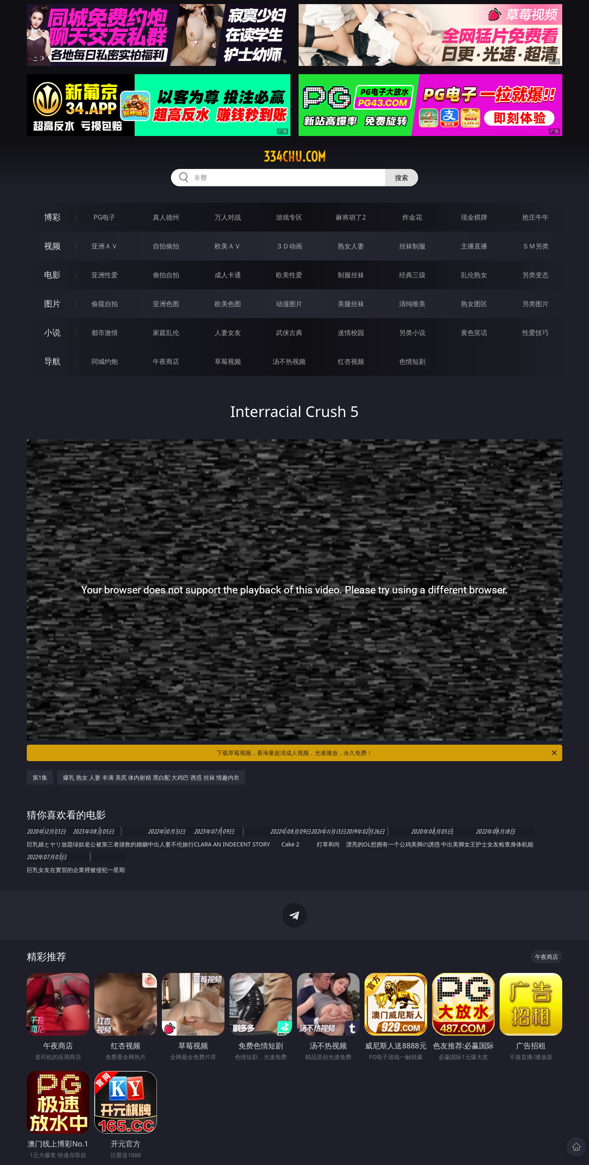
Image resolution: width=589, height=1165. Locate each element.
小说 (52, 332)
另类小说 (412, 332)
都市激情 (104, 332)
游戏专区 (289, 217)
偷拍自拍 (166, 274)
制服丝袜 (351, 274)
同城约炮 (104, 361)
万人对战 (228, 217)
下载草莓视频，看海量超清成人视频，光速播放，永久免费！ (387, 753)
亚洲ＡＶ (104, 246)
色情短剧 (412, 361)
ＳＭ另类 (535, 246)
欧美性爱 (289, 274)
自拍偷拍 (166, 246)
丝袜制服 (412, 246)
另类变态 (535, 274)
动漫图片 (289, 303)
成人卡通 (228, 274)
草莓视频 (228, 361)
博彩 (52, 217)
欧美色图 (228, 303)
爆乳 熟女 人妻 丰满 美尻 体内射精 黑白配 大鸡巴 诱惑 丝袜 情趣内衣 (151, 777)
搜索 (401, 177)
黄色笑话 (474, 332)
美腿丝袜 (351, 303)
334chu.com (295, 156)
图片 (52, 303)
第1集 (40, 777)
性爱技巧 (535, 332)
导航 (52, 361)
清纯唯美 (412, 303)
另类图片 (535, 303)
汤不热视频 (289, 361)
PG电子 (104, 217)
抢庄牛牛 (535, 217)
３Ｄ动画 (289, 246)
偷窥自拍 (104, 303)
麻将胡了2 (351, 217)
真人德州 (166, 217)
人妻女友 (228, 332)
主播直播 (474, 246)
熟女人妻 (351, 246)
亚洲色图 (166, 303)
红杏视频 (351, 361)
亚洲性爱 (104, 274)
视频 (52, 245)
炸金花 (412, 217)
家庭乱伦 (166, 332)
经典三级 (412, 274)
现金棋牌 (474, 217)
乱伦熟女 (474, 274)
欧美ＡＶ (228, 246)
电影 (52, 274)
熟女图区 (474, 303)
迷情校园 (351, 332)
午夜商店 (166, 361)
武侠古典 (289, 332)
